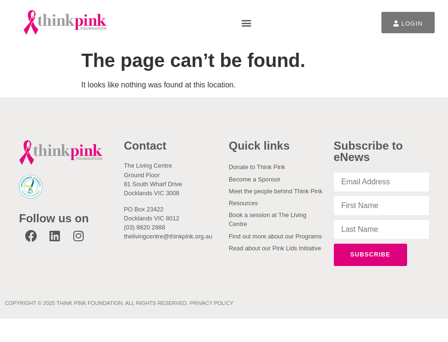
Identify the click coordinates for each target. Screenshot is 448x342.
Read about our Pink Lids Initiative (275, 248)
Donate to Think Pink (257, 167)
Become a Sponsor (255, 179)
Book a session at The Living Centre (267, 219)
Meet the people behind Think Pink (275, 191)
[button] (246, 22)
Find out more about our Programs (275, 236)
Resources (243, 203)
